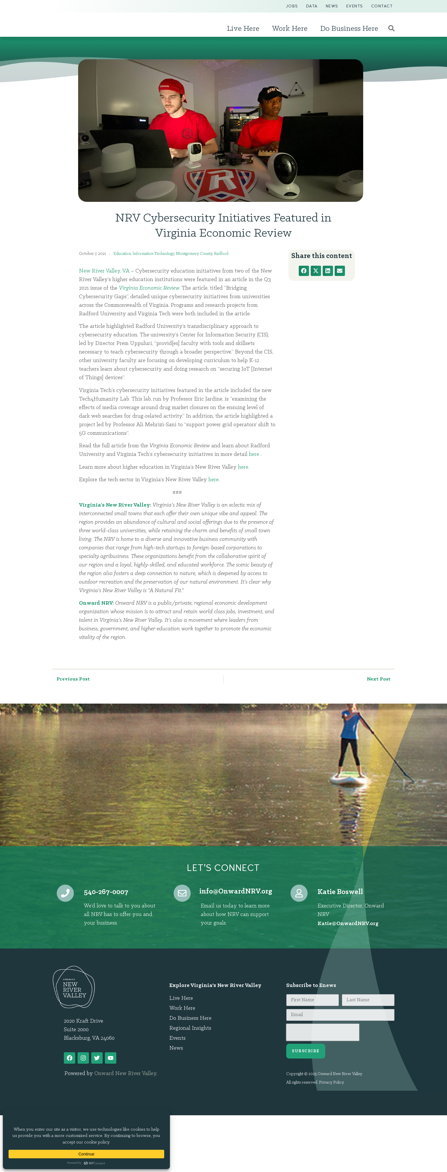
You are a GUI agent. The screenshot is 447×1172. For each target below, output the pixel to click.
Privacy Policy (331, 1082)
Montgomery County (194, 254)
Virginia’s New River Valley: (115, 505)
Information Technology (153, 254)
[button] (304, 271)
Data (312, 6)
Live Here (244, 29)
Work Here (291, 29)
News (332, 6)
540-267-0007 (106, 892)
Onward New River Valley (125, 1073)
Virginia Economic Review (149, 288)
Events (354, 6)
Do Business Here (350, 29)
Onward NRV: (96, 603)
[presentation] (322, 1032)
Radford (221, 254)
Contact (382, 6)
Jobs (292, 6)
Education (122, 254)
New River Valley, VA (104, 271)
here (254, 454)
